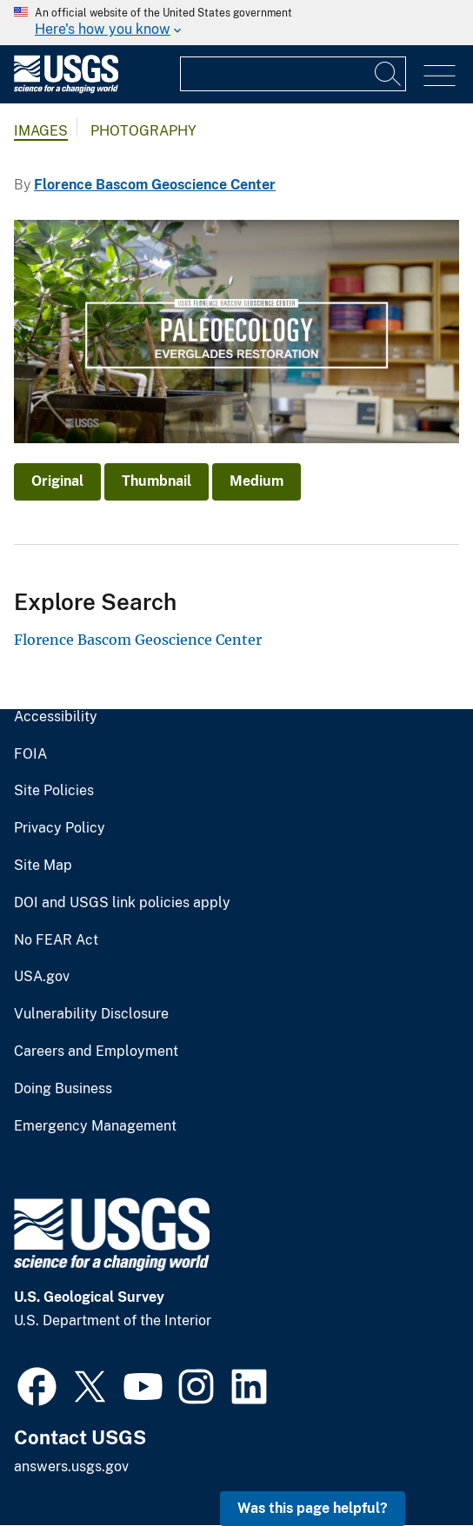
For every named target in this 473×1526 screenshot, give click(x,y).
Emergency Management (95, 1126)
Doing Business (63, 1089)
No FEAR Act (56, 940)
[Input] (293, 73)
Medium (256, 481)
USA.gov (42, 977)
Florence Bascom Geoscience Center (155, 184)
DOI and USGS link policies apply (122, 903)
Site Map (43, 865)
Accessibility (55, 717)
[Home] (66, 89)
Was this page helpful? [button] (312, 1508)
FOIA (30, 754)
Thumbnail (156, 481)
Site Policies (54, 791)
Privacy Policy (59, 828)
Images (41, 131)
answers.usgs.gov (71, 1466)
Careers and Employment (96, 1051)
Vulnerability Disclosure (91, 1014)
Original (57, 481)
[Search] (388, 73)
